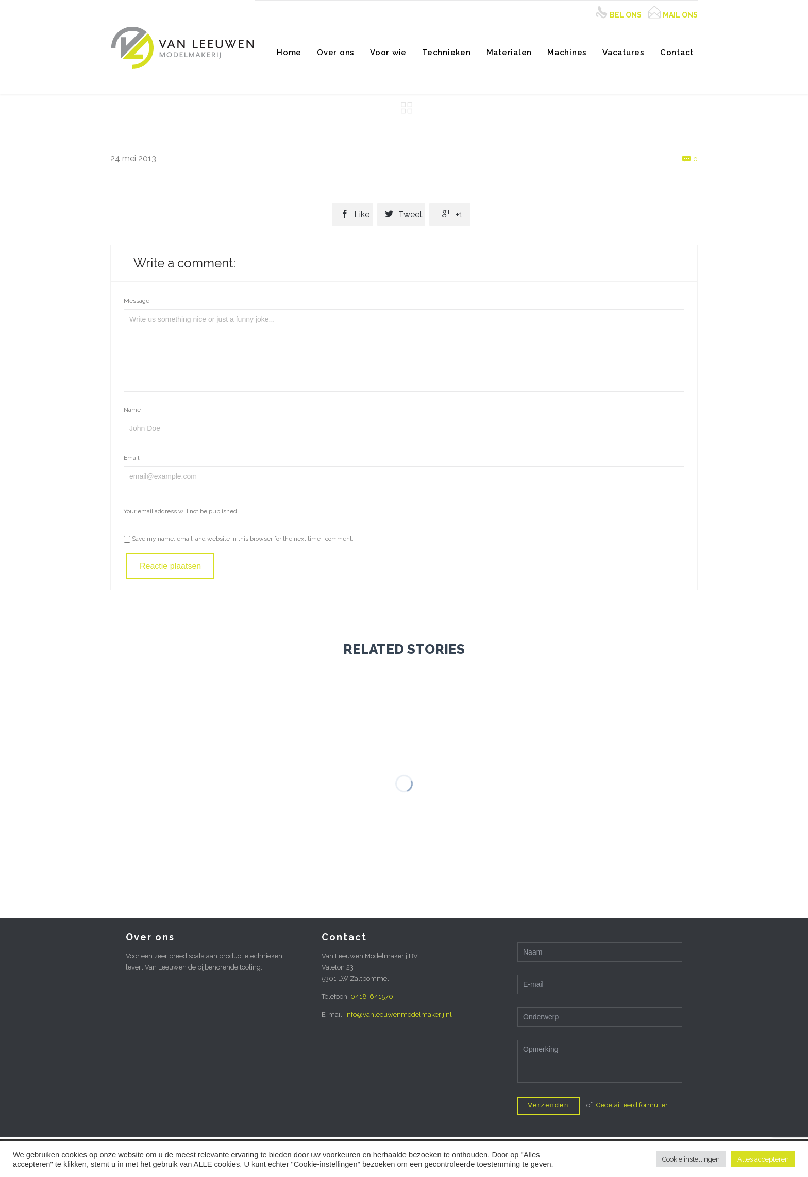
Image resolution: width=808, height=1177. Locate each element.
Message (136, 300)
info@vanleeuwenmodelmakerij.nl (398, 1014)
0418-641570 (371, 996)
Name (132, 409)
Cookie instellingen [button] (691, 1159)
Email (131, 457)
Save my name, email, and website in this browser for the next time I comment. (239, 538)
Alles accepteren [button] (763, 1159)
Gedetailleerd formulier (632, 1105)
